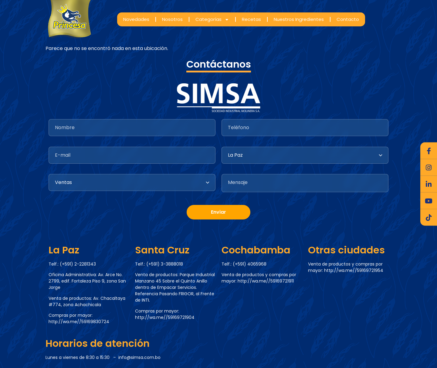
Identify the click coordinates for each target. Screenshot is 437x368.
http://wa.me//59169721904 (165, 317)
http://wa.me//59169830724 (79, 322)
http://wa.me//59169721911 (266, 281)
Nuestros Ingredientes (299, 19)
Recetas (251, 19)
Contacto (348, 19)
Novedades (136, 19)
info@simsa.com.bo (139, 357)
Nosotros (172, 19)
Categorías (212, 19)
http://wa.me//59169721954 (353, 270)
